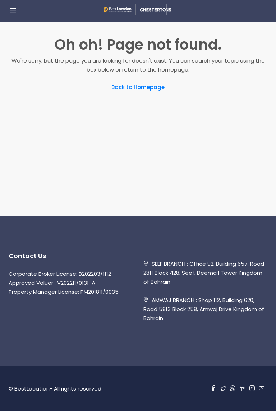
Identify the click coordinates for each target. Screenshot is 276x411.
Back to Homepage (138, 87)
